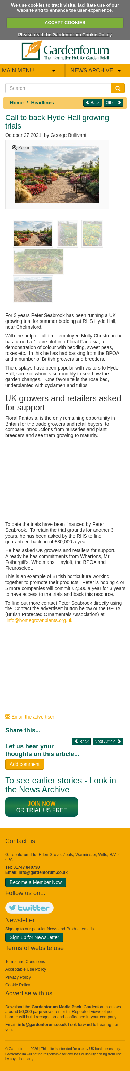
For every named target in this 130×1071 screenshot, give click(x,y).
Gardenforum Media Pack (56, 1006)
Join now (42, 804)
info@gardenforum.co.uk (43, 872)
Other (113, 102)
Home (17, 103)
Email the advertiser (29, 717)
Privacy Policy (18, 977)
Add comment (25, 764)
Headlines (42, 103)
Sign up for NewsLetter (34, 937)
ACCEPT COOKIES (65, 22)
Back (92, 102)
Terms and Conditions (25, 961)
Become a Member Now (36, 882)
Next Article (108, 741)
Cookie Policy (17, 985)
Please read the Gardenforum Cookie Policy (65, 34)
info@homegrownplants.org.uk (39, 620)
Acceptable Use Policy (25, 969)
